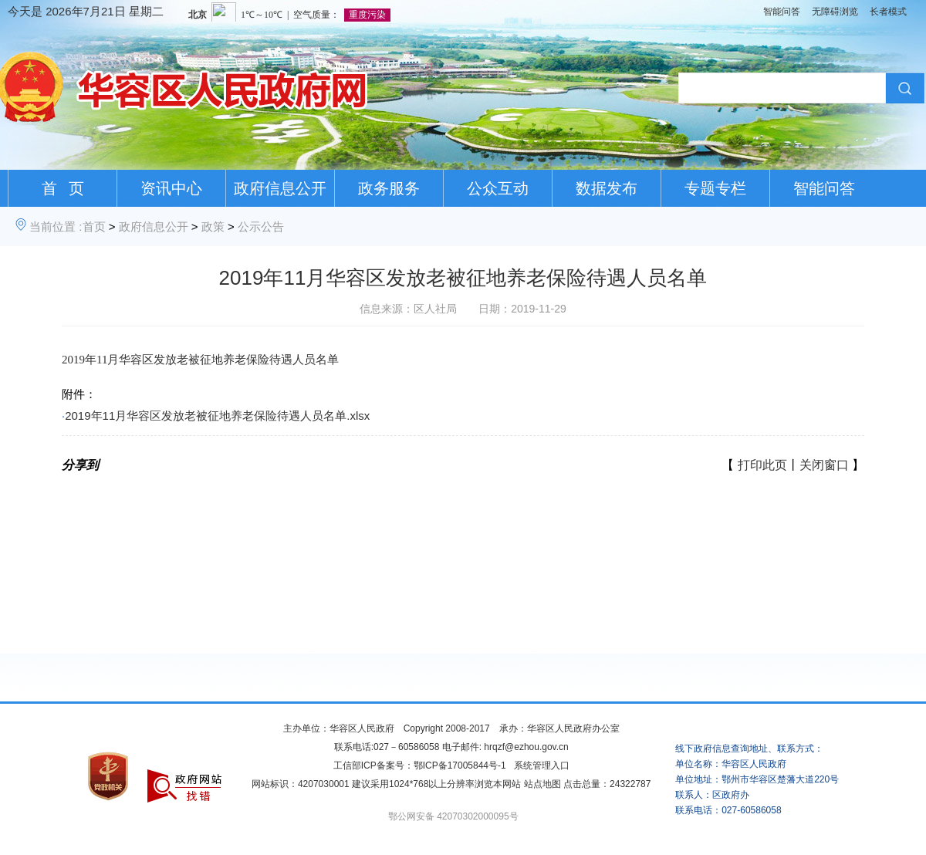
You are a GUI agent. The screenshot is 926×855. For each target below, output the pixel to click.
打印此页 (762, 464)
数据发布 (606, 188)
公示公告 (261, 226)
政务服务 (389, 188)
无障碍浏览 (835, 11)
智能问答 (781, 11)
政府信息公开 (280, 188)
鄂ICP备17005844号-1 (460, 765)
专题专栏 (715, 188)
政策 (213, 226)
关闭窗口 (824, 464)
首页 (94, 226)
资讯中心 (171, 188)
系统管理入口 (541, 765)
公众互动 (498, 188)
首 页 (63, 188)
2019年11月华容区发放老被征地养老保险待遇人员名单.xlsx (217, 415)
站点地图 (542, 784)
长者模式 (888, 11)
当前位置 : (55, 226)
